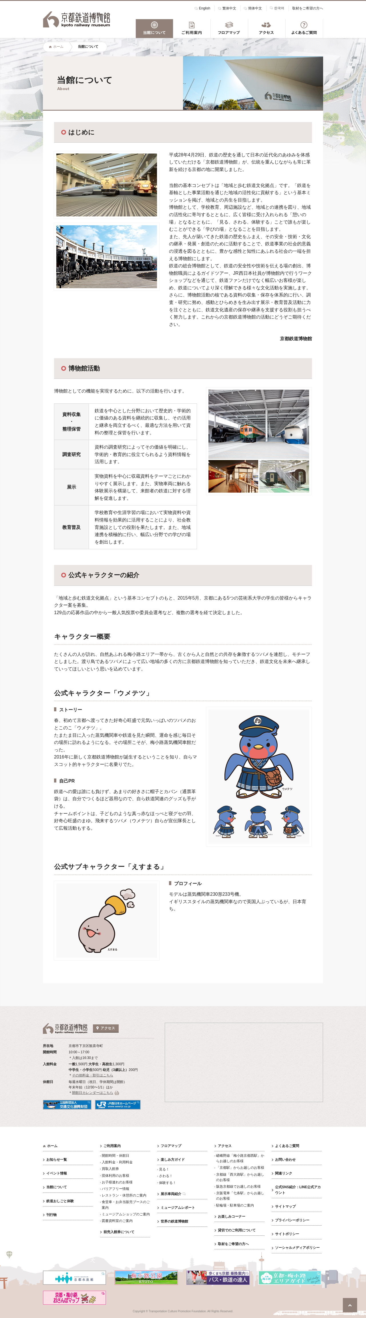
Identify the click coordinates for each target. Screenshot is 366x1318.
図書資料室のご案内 (117, 1221)
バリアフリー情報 (115, 1189)
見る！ (164, 1169)
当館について (56, 1187)
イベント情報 (56, 1173)
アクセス (225, 1146)
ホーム (58, 47)
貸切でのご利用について (237, 1230)
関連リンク (283, 1173)
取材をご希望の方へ (307, 8)
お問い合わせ (285, 1160)
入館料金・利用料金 (117, 1162)
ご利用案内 (112, 1146)
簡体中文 (255, 8)
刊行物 (51, 1215)
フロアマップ (171, 1146)
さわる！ (166, 1176)
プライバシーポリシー (292, 1220)
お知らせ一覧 (56, 1160)
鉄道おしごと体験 (60, 1201)
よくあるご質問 (287, 1146)
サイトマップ (285, 1206)
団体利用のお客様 (115, 1176)
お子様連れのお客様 (117, 1182)
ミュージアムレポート (178, 1208)
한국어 (279, 7)
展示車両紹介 (171, 1194)
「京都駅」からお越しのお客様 (240, 1168)
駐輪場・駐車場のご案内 (235, 1205)
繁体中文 (229, 8)
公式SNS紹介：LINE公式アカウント (298, 1189)
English (204, 8)
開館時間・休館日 (115, 1156)
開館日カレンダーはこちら (92, 1093)
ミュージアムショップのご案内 (126, 1214)
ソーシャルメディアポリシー (297, 1248)
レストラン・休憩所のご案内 (124, 1195)
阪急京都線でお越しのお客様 (238, 1186)
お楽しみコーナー (231, 1217)
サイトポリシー (287, 1234)
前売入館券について (119, 1232)
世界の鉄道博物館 (174, 1221)
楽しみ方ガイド (173, 1160)
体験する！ (167, 1183)
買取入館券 (110, 1169)
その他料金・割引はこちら (92, 1075)
